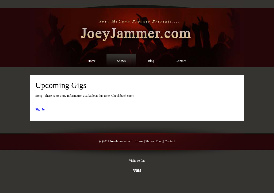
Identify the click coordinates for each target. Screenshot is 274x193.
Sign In (40, 109)
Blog (151, 61)
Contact (181, 61)
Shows (121, 61)
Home (92, 61)
